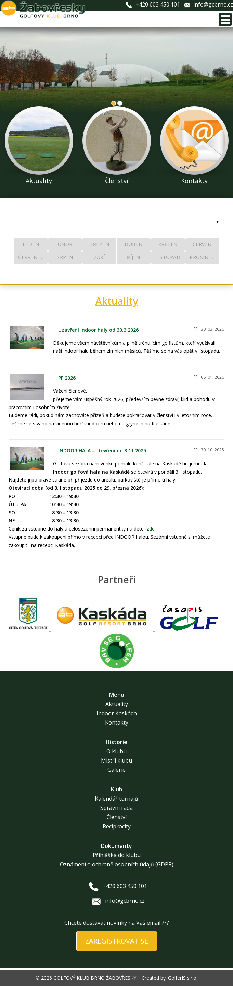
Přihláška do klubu (117, 855)
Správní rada (116, 808)
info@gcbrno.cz (213, 4)
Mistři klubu (116, 760)
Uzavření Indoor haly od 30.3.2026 (98, 330)
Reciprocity (117, 826)
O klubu (116, 751)
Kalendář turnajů (116, 798)
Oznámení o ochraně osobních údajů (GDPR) (116, 864)
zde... (152, 528)
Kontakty (116, 722)
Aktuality (116, 300)
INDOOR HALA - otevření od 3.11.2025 (102, 450)
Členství (116, 817)
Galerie (116, 770)
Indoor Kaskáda (116, 713)
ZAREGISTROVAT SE (116, 941)
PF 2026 (67, 378)
